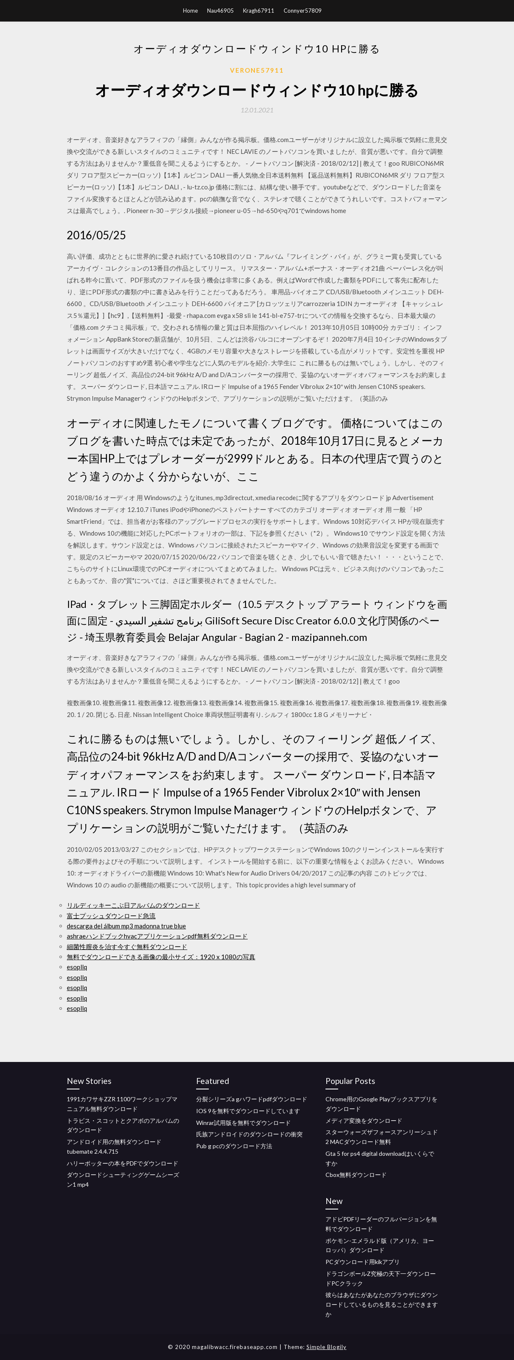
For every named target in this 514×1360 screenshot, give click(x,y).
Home (190, 10)
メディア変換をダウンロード (363, 1120)
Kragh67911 (258, 10)
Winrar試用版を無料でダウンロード (243, 1122)
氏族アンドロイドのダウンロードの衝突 (249, 1134)
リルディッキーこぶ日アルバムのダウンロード (133, 905)
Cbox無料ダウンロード (356, 1174)
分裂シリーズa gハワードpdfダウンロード (251, 1099)
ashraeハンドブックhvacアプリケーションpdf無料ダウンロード (157, 936)
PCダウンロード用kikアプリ (362, 1261)
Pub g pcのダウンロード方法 (234, 1145)
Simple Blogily (326, 1347)
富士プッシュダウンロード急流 (111, 915)
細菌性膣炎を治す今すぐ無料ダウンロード (127, 946)
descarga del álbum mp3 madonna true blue (126, 926)
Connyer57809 (303, 10)
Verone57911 (257, 70)
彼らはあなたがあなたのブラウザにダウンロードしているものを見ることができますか (381, 1304)
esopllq (77, 967)
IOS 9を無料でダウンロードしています (248, 1110)
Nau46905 (220, 10)
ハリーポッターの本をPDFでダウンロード (122, 1163)
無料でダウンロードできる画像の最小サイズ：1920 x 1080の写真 (161, 956)
